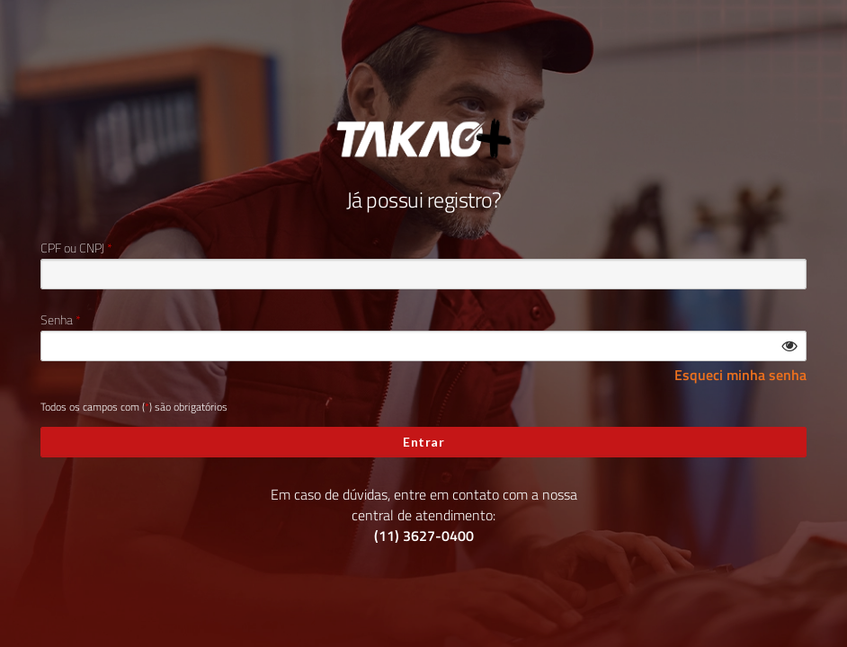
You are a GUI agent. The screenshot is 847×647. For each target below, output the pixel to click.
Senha (56, 320)
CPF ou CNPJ (72, 248)
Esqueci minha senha (740, 375)
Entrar (423, 441)
